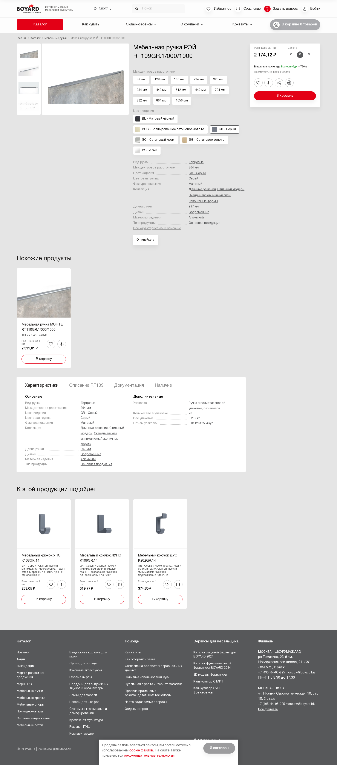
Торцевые (196, 162)
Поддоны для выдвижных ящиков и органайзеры (88, 686)
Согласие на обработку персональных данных (153, 668)
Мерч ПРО (24, 684)
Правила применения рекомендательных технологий (148, 693)
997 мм (194, 206)
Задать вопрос (136, 709)
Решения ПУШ (79, 727)
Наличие (163, 386)
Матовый (195, 184)
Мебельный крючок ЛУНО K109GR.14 (100, 558)
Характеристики (41, 386)
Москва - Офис (271, 688)
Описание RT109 (86, 386)
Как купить (91, 24)
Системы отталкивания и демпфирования (88, 711)
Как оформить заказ (140, 659)
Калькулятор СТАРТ (208, 681)
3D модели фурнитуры (210, 674)
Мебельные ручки (30, 691)
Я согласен (219, 748)
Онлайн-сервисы (141, 24)
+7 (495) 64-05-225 (271, 672)
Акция (21, 659)
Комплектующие (81, 733)
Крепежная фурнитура (86, 720)
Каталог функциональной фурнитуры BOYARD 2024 (212, 665)
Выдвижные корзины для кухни (88, 654)
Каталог (40, 24)
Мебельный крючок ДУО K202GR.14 (157, 558)
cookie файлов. (141, 750)
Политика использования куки (147, 677)
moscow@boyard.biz (301, 672)
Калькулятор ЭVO (206, 688)
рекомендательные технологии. (149, 755)
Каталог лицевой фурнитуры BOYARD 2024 (214, 654)
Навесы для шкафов (84, 702)
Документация (129, 386)
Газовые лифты (80, 677)
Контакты (242, 24)
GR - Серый (197, 173)
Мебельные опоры (30, 704)
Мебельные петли (30, 725)
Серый (193, 178)
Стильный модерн (230, 189)
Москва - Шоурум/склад (279, 652)
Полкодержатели (30, 711)
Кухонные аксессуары (85, 670)
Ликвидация (26, 666)
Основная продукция (204, 223)
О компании (192, 24)
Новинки (23, 652)
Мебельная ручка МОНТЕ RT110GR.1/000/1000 (42, 327)
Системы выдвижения (33, 718)
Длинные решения (202, 189)
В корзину (284, 95)
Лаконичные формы (203, 201)
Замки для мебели (83, 695)
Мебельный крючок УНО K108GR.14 (41, 558)
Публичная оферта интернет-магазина (153, 684)
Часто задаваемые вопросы (146, 702)
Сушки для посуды (83, 663)
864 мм (194, 167)
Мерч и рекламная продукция (30, 675)
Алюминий (196, 217)
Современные (199, 212)
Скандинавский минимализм (210, 195)
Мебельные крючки (31, 698)
